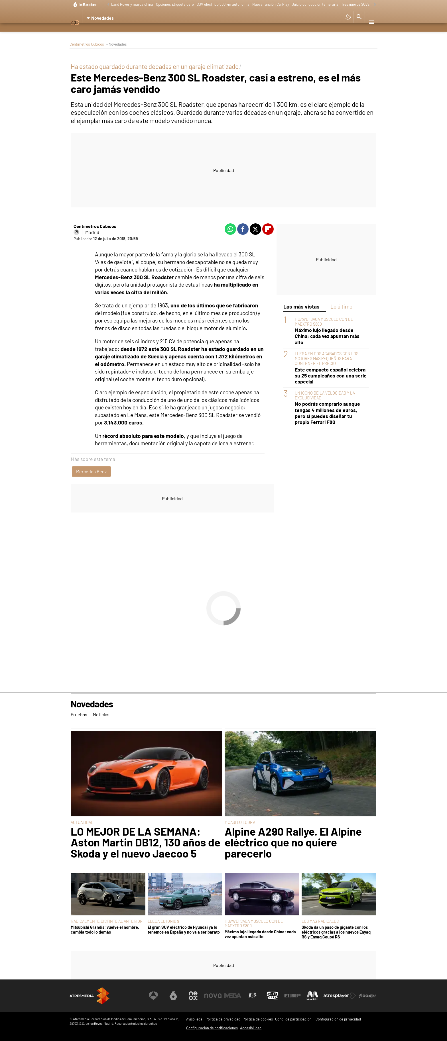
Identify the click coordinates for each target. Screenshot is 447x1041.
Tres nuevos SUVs (355, 4)
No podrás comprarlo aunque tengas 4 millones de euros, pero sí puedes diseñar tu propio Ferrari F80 (327, 413)
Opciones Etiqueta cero (175, 4)
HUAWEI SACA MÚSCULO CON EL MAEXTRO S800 (254, 923)
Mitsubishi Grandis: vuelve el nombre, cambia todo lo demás (105, 929)
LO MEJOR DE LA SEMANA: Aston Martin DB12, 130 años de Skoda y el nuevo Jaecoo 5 (145, 842)
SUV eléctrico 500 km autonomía (223, 4)
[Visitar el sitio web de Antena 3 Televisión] (153, 995)
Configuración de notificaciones (212, 1028)
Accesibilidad (250, 1028)
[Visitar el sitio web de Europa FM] (292, 995)
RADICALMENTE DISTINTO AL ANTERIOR (107, 921)
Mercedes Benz (91, 471)
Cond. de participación (293, 1019)
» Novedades (116, 44)
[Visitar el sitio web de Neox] (193, 995)
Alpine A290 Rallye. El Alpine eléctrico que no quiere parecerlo (293, 842)
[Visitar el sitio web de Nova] (213, 995)
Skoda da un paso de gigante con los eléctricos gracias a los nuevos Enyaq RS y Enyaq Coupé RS (336, 932)
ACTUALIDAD (82, 822)
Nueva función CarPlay (270, 4)
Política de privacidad (223, 1019)
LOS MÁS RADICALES (320, 921)
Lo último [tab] (341, 306)
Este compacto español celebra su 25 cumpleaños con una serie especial (331, 376)
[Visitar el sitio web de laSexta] (173, 995)
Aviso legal (194, 1019)
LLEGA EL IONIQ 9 (163, 921)
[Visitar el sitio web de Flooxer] (367, 995)
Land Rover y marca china (132, 4)
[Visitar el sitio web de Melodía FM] (312, 995)
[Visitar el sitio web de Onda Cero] (272, 995)
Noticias (104, 32)
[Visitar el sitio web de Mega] (233, 995)
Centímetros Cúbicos (87, 44)
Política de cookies (258, 1019)
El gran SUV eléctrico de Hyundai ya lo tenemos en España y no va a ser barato (184, 929)
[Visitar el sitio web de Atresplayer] (340, 995)
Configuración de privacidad (338, 1019)
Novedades (92, 704)
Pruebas (82, 32)
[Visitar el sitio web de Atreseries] (252, 995)
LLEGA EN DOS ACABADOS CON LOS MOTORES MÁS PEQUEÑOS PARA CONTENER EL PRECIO (326, 358)
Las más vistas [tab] (301, 306)
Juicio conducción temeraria (315, 4)
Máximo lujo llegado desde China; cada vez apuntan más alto (327, 336)
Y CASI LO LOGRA (240, 822)
